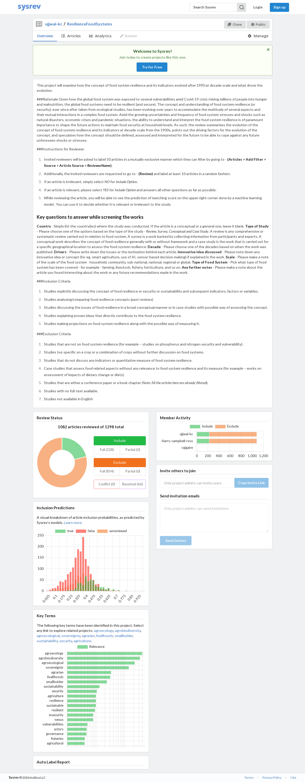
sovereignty (70, 635)
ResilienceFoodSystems (89, 23)
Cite (293, 777)
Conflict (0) (107, 484)
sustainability (47, 641)
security (65, 641)
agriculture (82, 641)
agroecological (48, 635)
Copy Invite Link (251, 482)
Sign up (279, 7)
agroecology (103, 630)
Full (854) (107, 471)
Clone (234, 24)
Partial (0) (133, 450)
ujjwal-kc (53, 23)
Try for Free (152, 67)
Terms (248, 777)
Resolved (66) (132, 484)
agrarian (88, 635)
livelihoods (104, 635)
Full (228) (107, 450)
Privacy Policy (271, 777)
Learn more (73, 522)
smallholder (124, 635)
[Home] (29, 7)
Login (258, 7)
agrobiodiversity (128, 630)
